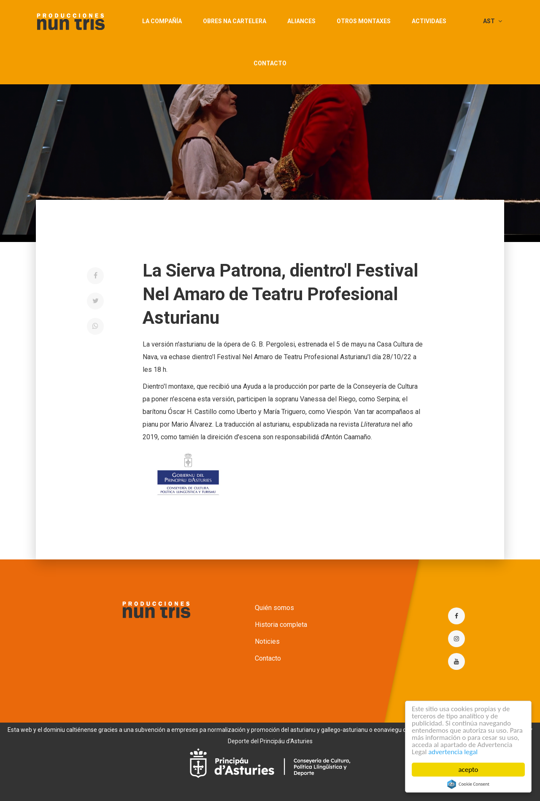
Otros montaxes (364, 21)
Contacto (270, 63)
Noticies (267, 641)
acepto (468, 769)
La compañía (162, 21)
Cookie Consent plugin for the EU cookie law (468, 784)
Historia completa (281, 625)
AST (492, 21)
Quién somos (274, 608)
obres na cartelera (234, 21)
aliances (301, 21)
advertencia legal (453, 751)
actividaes (429, 21)
